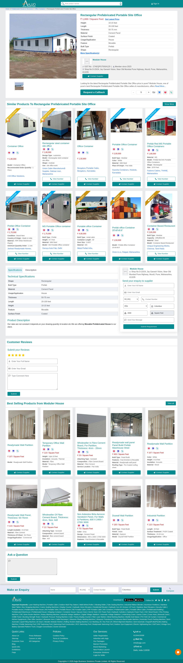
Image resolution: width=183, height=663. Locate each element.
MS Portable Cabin (79, 609)
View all (171, 403)
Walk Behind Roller (86, 604)
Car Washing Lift (95, 621)
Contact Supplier (96, 76)
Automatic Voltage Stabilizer (110, 614)
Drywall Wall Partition (122, 515)
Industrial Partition (156, 515)
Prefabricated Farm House (34, 609)
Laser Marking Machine (37, 604)
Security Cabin (161, 607)
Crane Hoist (152, 614)
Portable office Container (89, 226)
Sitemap (15, 638)
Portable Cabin (52, 604)
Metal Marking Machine (115, 616)
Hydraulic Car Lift (115, 607)
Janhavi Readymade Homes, (19, 248)
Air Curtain (152, 616)
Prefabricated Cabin (121, 609)
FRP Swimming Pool (44, 624)
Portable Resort (65, 609)
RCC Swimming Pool (83, 624)
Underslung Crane (128, 614)
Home (7, 8)
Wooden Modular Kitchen (53, 621)
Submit (14, 393)
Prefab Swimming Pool (27, 624)
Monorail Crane (163, 614)
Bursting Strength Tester (31, 616)
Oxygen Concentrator (44, 626)
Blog (13, 644)
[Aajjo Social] (156, 600)
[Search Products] (62, 3)
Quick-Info (16, 646)
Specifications (15, 269)
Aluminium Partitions (151, 604)
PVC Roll (144, 616)
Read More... (160, 86)
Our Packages (98, 641)
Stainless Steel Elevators (146, 607)
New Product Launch (101, 649)
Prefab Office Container (19, 225)
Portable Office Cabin (138, 609)
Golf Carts (156, 624)
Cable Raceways (62, 619)
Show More (169, 104)
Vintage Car (165, 624)
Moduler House (99, 59)
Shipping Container (55, 612)
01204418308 (138, 635)
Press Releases (35, 635)
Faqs (14, 652)
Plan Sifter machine (35, 619)
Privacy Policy (58, 641)
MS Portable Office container (56, 226)
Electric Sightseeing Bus (142, 624)
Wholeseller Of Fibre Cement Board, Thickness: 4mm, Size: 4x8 (55, 517)
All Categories (34, 641)
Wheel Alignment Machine (122, 621)
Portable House (17, 609)
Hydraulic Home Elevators (82, 607)
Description (30, 269)
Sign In (155, 3)
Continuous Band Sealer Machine (126, 619)
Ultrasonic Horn (49, 619)
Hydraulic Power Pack (135, 612)
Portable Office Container (124, 144)
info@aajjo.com (139, 642)
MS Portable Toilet (51, 609)
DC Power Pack (105, 612)
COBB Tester (16, 616)
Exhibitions (16, 649)
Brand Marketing (99, 646)
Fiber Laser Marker (99, 616)
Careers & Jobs (35, 638)
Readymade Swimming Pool (102, 624)
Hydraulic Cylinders (119, 612)
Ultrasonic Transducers (104, 619)
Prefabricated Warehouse (21, 612)
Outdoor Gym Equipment (123, 624)
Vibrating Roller (100, 604)
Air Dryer (40, 621)
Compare (170, 589)
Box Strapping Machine (30, 607)
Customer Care (18, 641)
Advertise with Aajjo (101, 638)
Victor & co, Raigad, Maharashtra (126, 252)
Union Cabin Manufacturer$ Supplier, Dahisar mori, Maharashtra (53, 170)
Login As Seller (99, 655)
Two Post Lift (107, 621)
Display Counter (66, 607)
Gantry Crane (141, 614)
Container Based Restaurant (161, 225)
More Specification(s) (89, 53)
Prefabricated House (39, 612)
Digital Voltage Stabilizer (90, 614)
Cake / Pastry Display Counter (80, 616)
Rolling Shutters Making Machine (76, 621)
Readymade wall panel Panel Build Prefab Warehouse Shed (123, 445)
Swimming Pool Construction (64, 624)
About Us (15, 635)
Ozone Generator (60, 626)
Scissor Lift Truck (129, 607)
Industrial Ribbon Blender (134, 604)
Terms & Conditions (60, 638)
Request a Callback (94, 92)
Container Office (15, 146)
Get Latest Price (112, 19)
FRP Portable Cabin (94, 609)
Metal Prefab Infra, (85, 248)
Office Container (40, 8)
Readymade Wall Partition (20, 444)
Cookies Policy (58, 635)
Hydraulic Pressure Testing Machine (55, 616)
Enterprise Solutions (101, 652)
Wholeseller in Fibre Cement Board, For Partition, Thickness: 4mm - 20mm (91, 445)
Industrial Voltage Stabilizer (70, 614)
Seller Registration (100, 635)
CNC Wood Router (151, 612)
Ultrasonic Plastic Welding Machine (82, 619)
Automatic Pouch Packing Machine (152, 619)
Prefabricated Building (155, 609)
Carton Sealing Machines (49, 607)
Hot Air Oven (93, 612)
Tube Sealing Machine (115, 604)
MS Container (108, 609)
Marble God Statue (132, 616)
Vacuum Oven (82, 612)
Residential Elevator (100, 607)
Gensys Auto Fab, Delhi (52, 248)
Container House (69, 612)
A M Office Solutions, (16, 176)
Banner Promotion (100, 644)
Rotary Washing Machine (50, 614)
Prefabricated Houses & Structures (22, 8)
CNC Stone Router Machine (29, 614)
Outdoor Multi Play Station (68, 604)
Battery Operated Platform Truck (23, 626)
